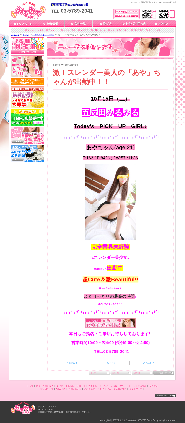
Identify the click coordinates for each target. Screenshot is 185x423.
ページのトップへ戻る (163, 373)
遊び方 (59, 386)
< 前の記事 (72, 363)
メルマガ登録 (69, 30)
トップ (26, 35)
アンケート (53, 30)
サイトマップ (154, 30)
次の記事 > (148, 363)
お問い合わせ (99, 30)
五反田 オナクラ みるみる (124, 420)
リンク (101, 389)
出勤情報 (137, 373)
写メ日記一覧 (47, 389)
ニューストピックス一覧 (43, 35)
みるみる (15, 35)
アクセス (92, 386)
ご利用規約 (138, 30)
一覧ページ (110, 363)
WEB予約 (61, 389)
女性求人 (84, 30)
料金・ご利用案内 (45, 386)
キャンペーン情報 (35, 30)
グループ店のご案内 (119, 30)
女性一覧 (115, 373)
